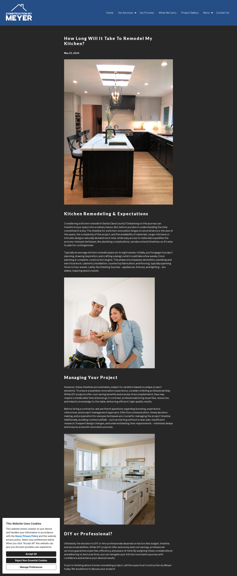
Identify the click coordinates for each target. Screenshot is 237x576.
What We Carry (167, 12)
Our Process (147, 12)
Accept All (31, 554)
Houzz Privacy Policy (26, 536)
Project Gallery (189, 12)
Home (109, 12)
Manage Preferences (31, 567)
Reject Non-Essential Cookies (31, 560)
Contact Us (222, 12)
